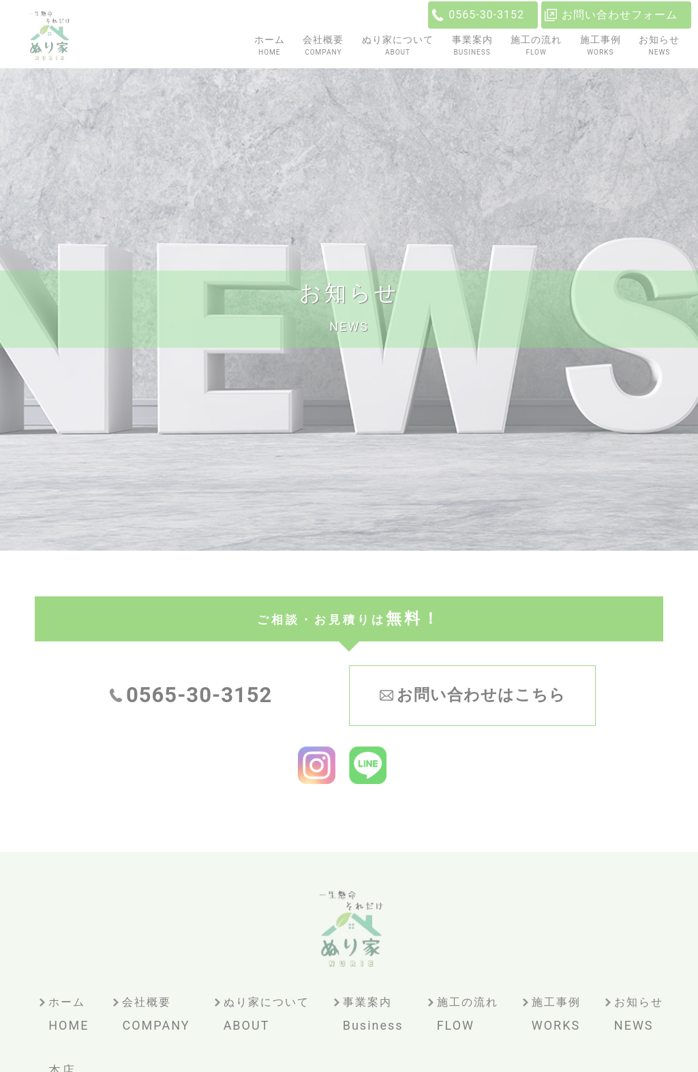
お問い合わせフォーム (620, 14)
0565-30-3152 (486, 14)
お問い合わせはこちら (481, 695)
